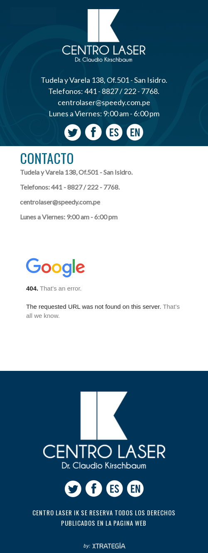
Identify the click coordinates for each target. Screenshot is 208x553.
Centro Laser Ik (104, 35)
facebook (93, 132)
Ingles (135, 132)
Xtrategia (104, 546)
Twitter (72, 132)
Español (114, 132)
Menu (33, 15)
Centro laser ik (104, 434)
